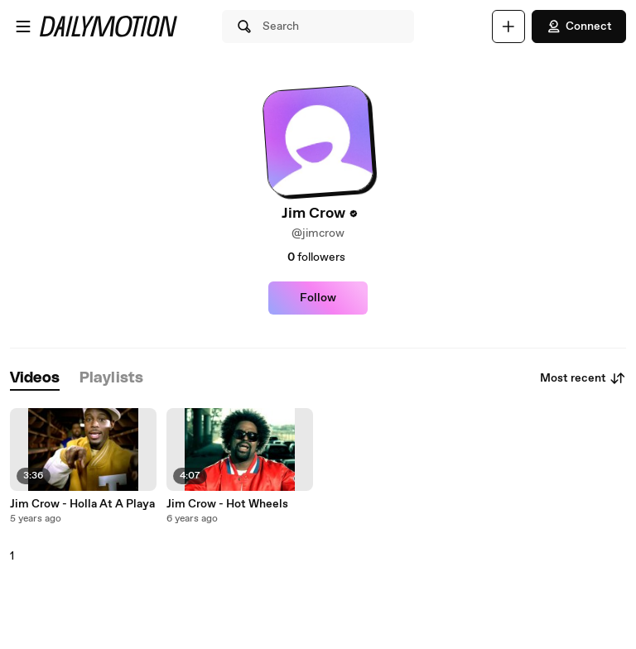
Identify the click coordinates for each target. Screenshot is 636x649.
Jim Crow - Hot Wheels (227, 504)
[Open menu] (23, 26)
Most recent (583, 378)
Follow (318, 298)
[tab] (35, 378)
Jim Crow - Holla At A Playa (82, 504)
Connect (579, 26)
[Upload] (508, 26)
